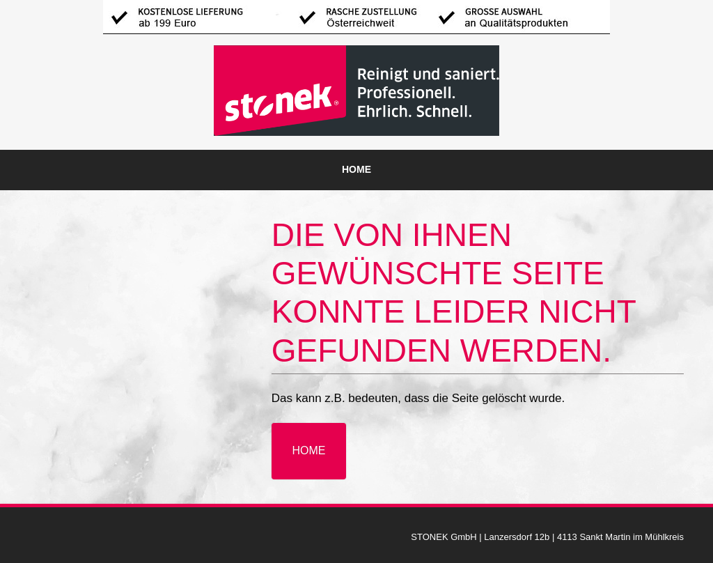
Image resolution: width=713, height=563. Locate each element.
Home (356, 169)
